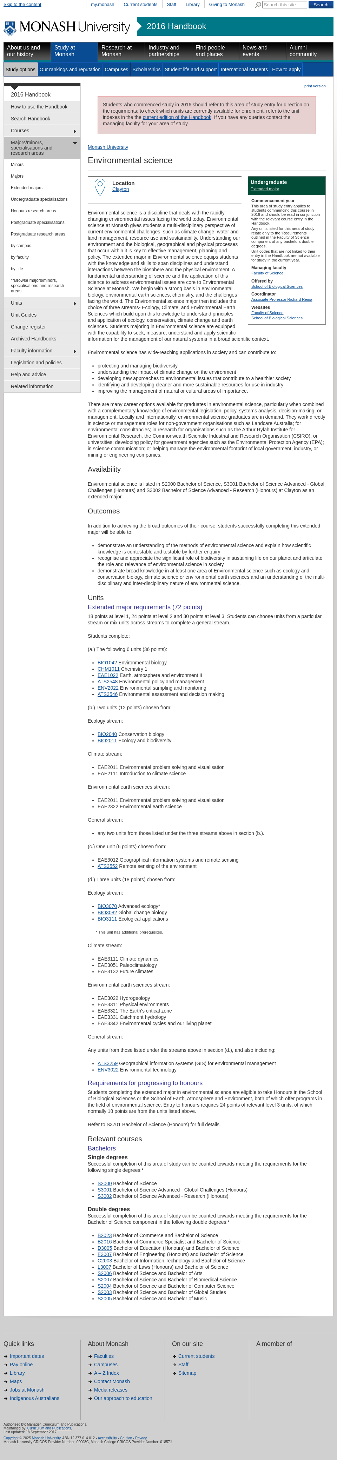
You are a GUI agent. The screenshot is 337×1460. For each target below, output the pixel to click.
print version (315, 86)
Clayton (120, 189)
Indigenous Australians (34, 1398)
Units (16, 303)
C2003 (105, 1260)
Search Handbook (30, 118)
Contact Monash (112, 1381)
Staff (172, 4)
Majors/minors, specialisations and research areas (31, 148)
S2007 (105, 1279)
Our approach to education (123, 1398)
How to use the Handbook (39, 106)
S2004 (105, 1286)
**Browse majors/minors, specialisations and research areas (37, 285)
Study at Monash (64, 51)
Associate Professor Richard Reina (281, 299)
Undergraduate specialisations (39, 199)
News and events (255, 51)
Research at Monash (116, 51)
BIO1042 (107, 662)
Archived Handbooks (33, 338)
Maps (16, 1381)
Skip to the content (22, 4)
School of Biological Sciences (277, 286)
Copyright (11, 1438)
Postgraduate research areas (38, 234)
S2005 (105, 1298)
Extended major (265, 188)
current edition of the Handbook (177, 117)
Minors (17, 164)
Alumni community (303, 51)
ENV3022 (108, 1070)
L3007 (104, 1267)
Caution (126, 1438)
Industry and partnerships (163, 51)
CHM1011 (109, 669)
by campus (21, 245)
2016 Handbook (176, 26)
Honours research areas (33, 210)
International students (244, 69)
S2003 (105, 1292)
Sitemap (187, 1373)
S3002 (105, 1196)
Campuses (116, 69)
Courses (20, 130)
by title (17, 268)
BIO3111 (107, 919)
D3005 (105, 1248)
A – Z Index (106, 1373)
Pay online (21, 1364)
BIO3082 (107, 912)
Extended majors (26, 187)
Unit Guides (24, 315)
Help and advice (28, 374)
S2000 (105, 1183)
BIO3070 (107, 906)
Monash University (108, 147)
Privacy (141, 1438)
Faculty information (31, 350)
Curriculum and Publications (49, 1428)
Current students (140, 4)
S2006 (105, 1273)
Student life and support (191, 69)
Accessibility (107, 1438)
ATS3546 (108, 694)
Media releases (110, 1390)
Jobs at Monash (27, 1390)
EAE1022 (108, 675)
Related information (32, 386)
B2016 (105, 1242)
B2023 (105, 1235)
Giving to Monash (227, 4)
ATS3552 (108, 866)
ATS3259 (108, 1063)
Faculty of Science (267, 273)
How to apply (286, 69)
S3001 (105, 1190)
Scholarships (146, 69)
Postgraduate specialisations (38, 222)
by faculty (20, 257)
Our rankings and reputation (70, 69)
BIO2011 (107, 740)
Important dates (27, 1356)
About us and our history (23, 51)
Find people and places (210, 51)
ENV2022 (108, 688)
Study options (20, 69)
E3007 (105, 1254)
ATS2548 (108, 681)
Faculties (104, 1356)
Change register (28, 327)
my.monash (102, 4)
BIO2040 (107, 734)
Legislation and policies (36, 362)
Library (193, 4)
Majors (17, 176)
